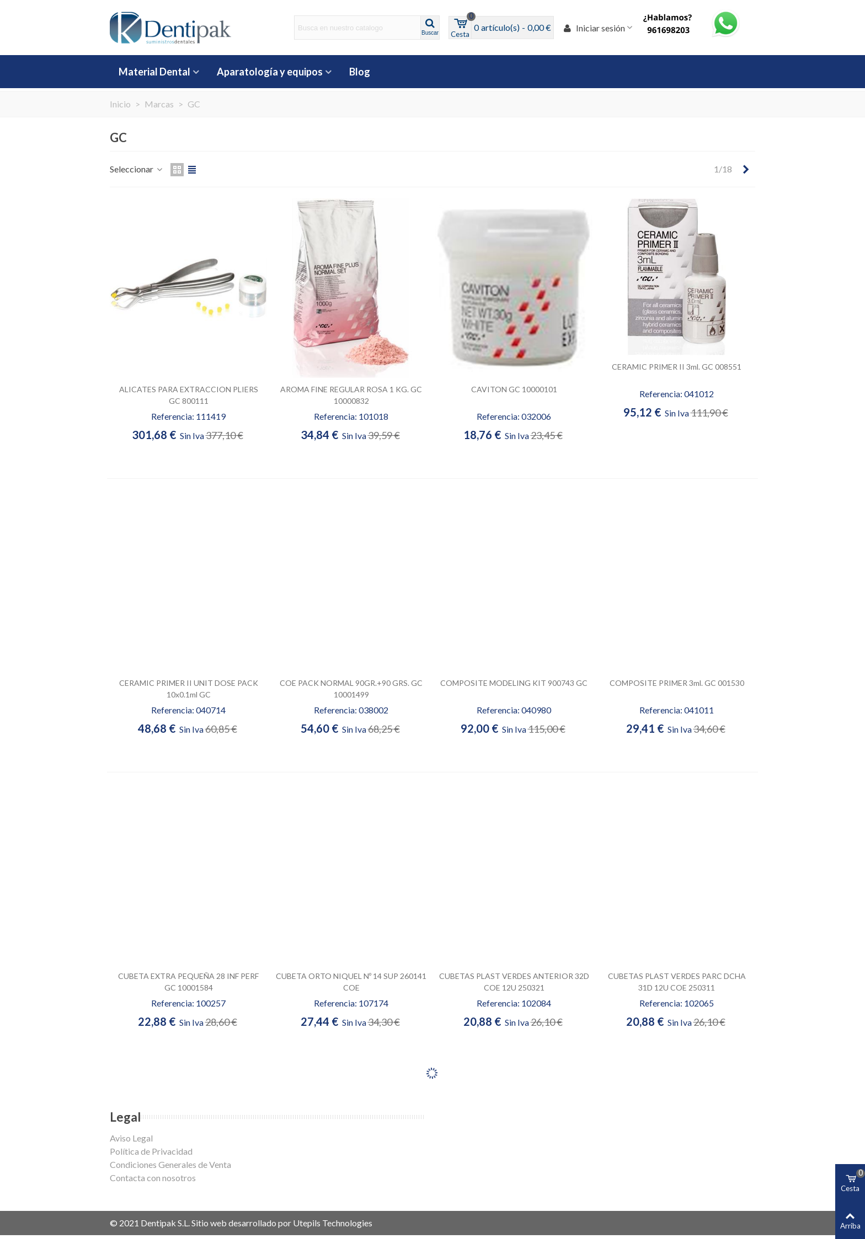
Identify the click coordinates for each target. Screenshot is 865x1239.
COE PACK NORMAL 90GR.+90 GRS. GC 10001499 (351, 688)
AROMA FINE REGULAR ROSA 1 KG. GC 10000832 (351, 395)
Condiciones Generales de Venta (170, 1164)
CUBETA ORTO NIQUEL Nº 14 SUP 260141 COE (351, 981)
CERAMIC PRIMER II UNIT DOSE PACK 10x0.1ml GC (188, 688)
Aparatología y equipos (270, 72)
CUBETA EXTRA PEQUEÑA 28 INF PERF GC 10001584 (188, 981)
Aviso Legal (131, 1138)
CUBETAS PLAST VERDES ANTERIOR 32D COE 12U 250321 (514, 981)
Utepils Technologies (332, 1223)
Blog (359, 72)
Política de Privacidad (151, 1151)
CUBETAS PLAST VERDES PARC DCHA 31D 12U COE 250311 (677, 981)
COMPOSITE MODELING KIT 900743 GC (514, 683)
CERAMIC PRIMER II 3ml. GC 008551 (676, 366)
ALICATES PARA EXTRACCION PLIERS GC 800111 (188, 395)
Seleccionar (137, 169)
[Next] (745, 169)
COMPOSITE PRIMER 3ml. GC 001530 (677, 683)
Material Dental (154, 72)
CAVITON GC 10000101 (514, 389)
